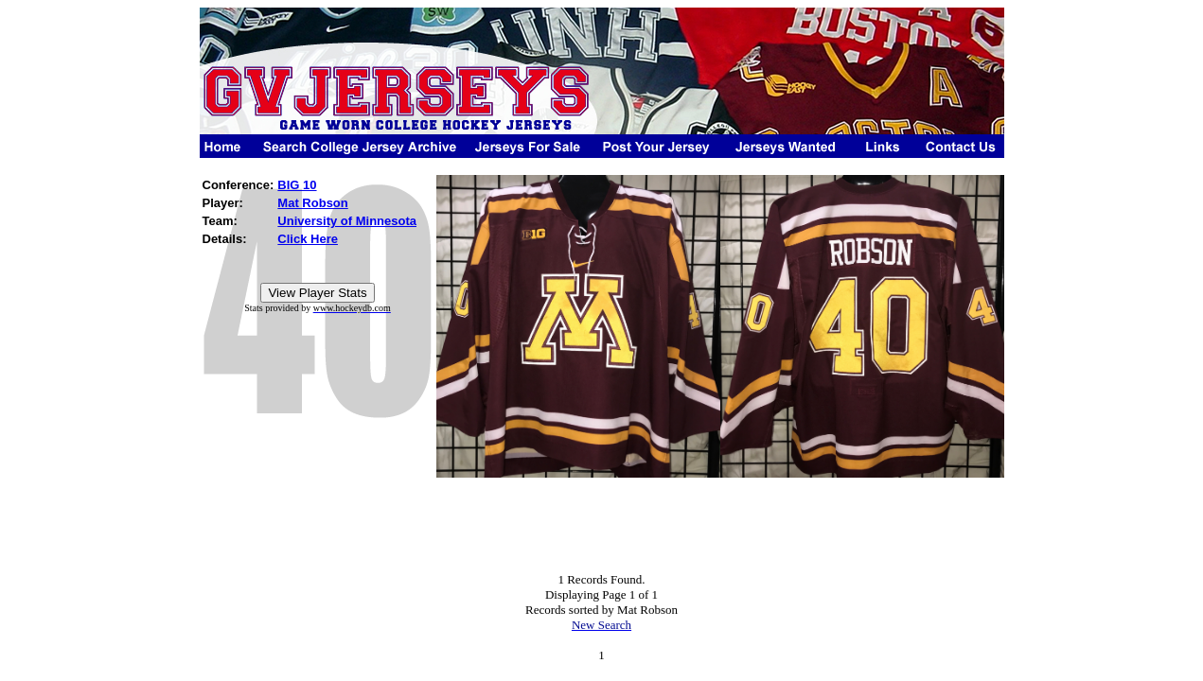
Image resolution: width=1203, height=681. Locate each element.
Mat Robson (312, 203)
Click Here (307, 239)
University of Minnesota (346, 221)
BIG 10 (296, 185)
